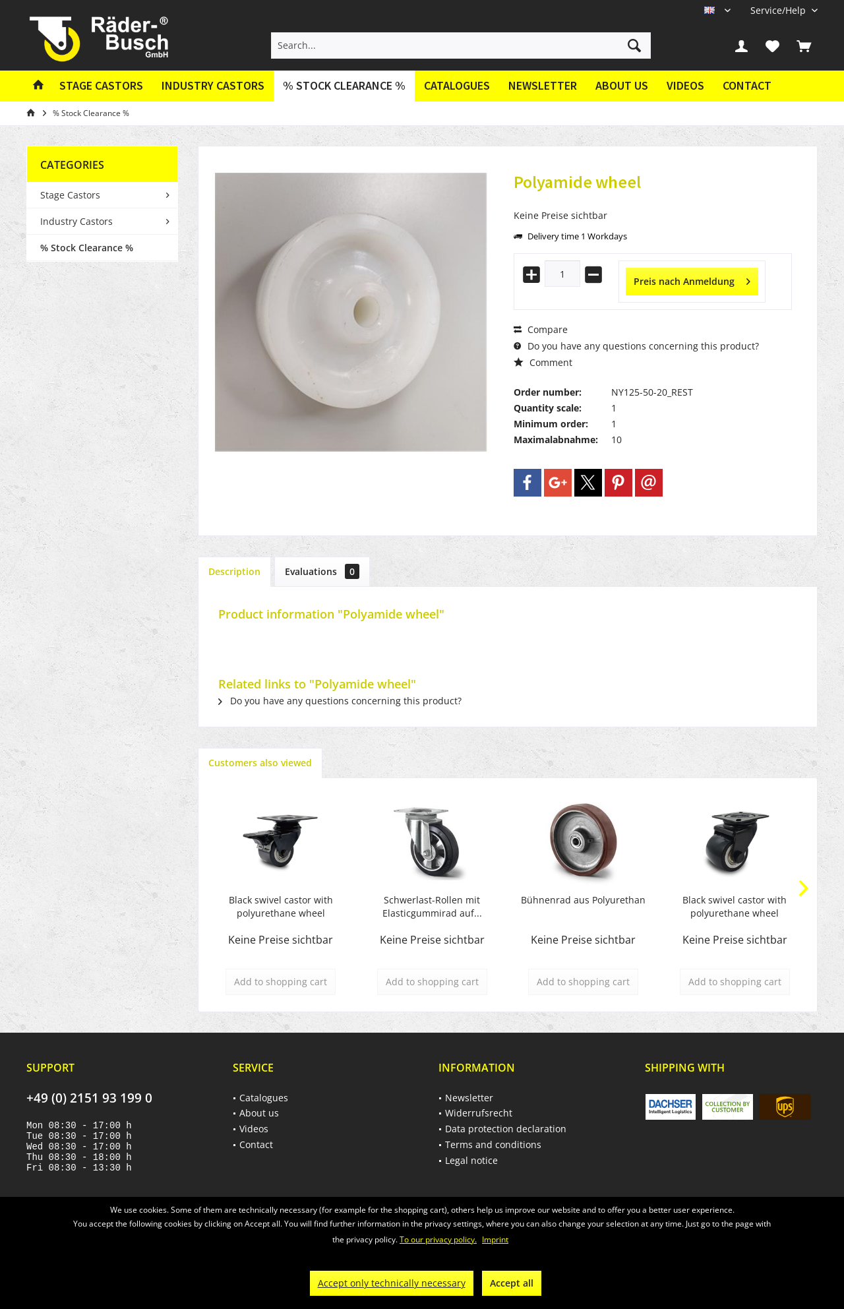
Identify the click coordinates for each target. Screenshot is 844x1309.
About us (621, 85)
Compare (541, 329)
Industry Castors (76, 221)
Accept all (511, 1283)
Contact (747, 85)
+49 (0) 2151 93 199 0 (89, 1098)
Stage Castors (70, 195)
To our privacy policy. (438, 1239)
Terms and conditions (493, 1144)
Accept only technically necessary (392, 1283)
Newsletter (542, 85)
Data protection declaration (505, 1128)
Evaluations (322, 571)
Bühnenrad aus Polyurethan (583, 900)
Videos (685, 85)
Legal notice (471, 1160)
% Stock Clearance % (86, 247)
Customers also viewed (260, 762)
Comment (543, 362)
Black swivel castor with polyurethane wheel (281, 906)
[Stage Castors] (101, 86)
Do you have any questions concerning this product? (636, 346)
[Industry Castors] (213, 86)
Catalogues (457, 85)
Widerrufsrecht (478, 1113)
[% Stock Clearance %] (344, 86)
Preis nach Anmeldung (692, 279)
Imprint (495, 1239)
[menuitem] (779, 10)
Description (234, 571)
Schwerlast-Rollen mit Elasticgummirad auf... (432, 906)
